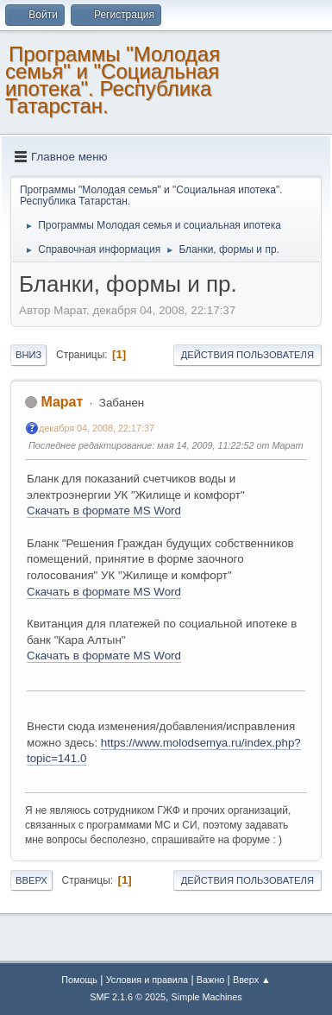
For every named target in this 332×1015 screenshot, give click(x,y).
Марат (62, 401)
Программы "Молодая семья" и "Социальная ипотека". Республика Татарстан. (112, 79)
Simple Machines (207, 997)
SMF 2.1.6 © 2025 (128, 997)
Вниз (28, 355)
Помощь (79, 979)
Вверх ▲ (252, 979)
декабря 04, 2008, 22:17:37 (96, 428)
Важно (210, 979)
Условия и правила (147, 979)
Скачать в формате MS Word (104, 510)
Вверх (31, 880)
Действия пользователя (247, 355)
